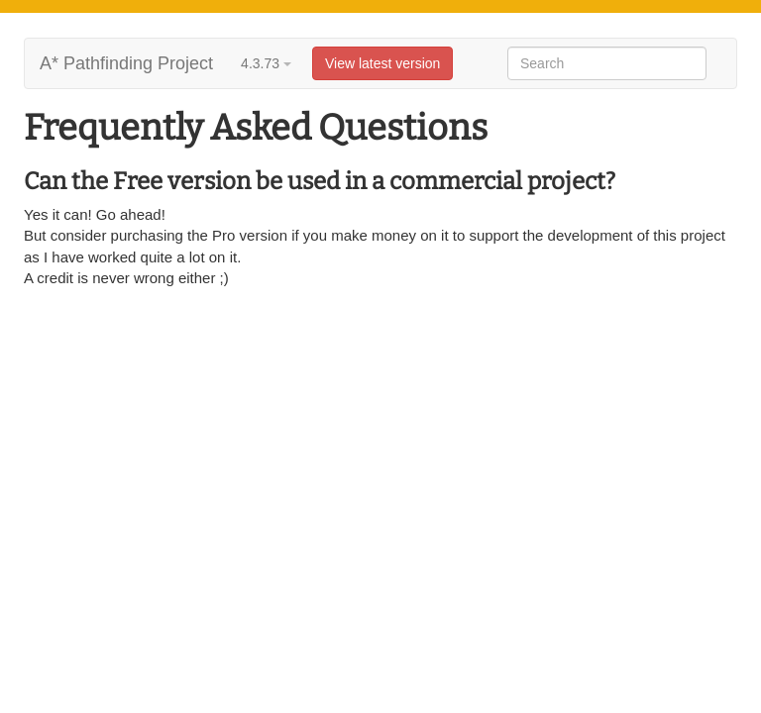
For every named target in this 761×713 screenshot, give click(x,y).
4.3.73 (266, 63)
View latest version (382, 63)
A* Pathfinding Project (126, 63)
